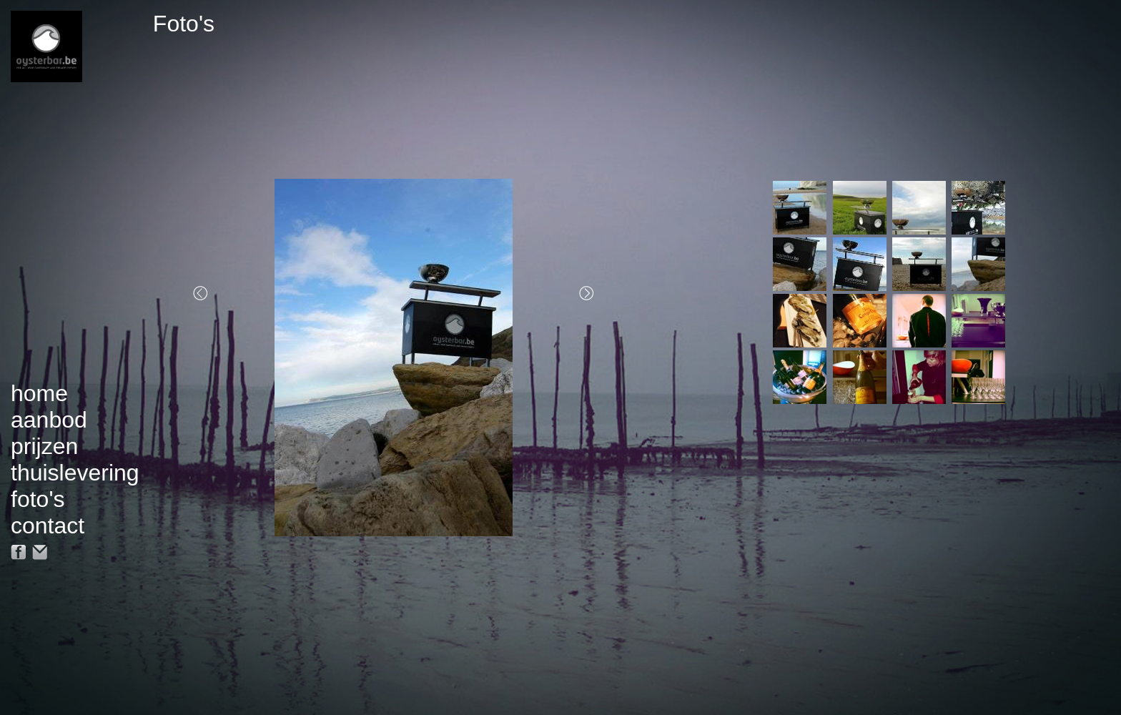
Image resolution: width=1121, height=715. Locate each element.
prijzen (44, 446)
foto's (37, 499)
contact (47, 525)
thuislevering (75, 472)
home (39, 393)
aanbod (49, 420)
